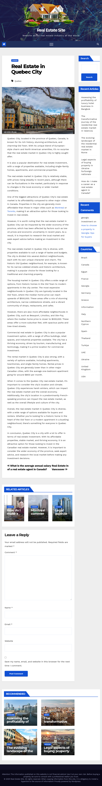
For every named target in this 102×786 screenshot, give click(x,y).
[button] (98, 44)
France (84, 279)
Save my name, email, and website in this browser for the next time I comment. (37, 663)
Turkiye (85, 345)
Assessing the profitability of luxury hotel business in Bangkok (88, 103)
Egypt (84, 271)
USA (83, 376)
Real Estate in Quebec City (28, 69)
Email (8, 624)
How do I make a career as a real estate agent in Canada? (89, 187)
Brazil (84, 257)
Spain (84, 331)
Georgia (85, 286)
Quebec (18, 81)
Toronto (11, 211)
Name (9, 607)
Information (87, 307)
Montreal (59, 207)
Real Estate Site (51, 30)
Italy (83, 314)
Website (9, 641)
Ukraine (85, 359)
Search (85, 58)
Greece (85, 300)
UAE (83, 352)
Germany (86, 293)
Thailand (85, 338)
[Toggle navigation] (51, 44)
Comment (11, 552)
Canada (15, 60)
